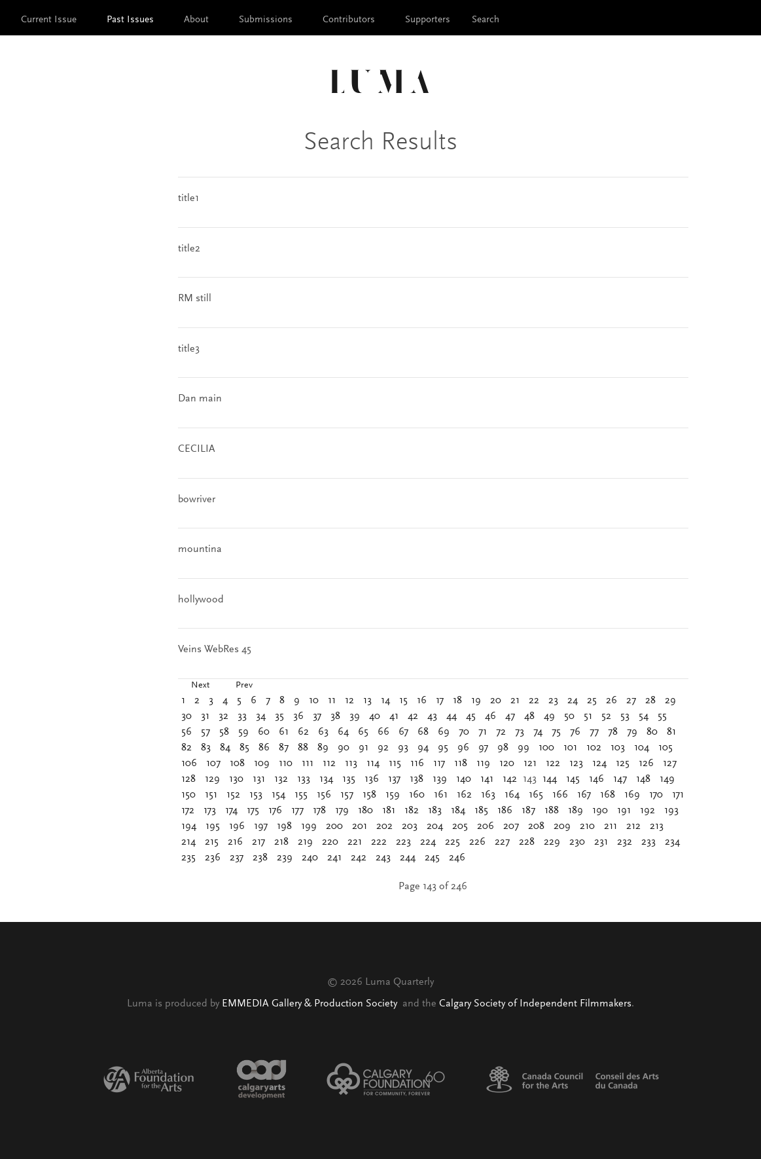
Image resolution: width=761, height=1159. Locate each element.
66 (383, 732)
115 (395, 763)
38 (335, 716)
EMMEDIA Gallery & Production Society (311, 1004)
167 (584, 795)
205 (460, 826)
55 (662, 716)
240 (310, 858)
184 (458, 810)
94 (423, 748)
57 (205, 732)
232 (624, 842)
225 (452, 842)
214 (188, 842)
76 (575, 732)
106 (189, 763)
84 (225, 748)
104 (641, 748)
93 (403, 748)
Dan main (200, 399)
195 (212, 826)
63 (323, 732)
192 (647, 810)
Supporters (427, 20)
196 (237, 826)
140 (463, 779)
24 (572, 700)
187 (528, 810)
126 (646, 763)
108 (237, 763)
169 (632, 795)
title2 (189, 249)
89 (322, 748)
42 (413, 716)
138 (416, 779)
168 (607, 795)
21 (515, 700)
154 (278, 795)
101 (570, 748)
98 (502, 748)
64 (343, 732)
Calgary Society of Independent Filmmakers (535, 1004)
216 (235, 842)
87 (284, 748)
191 (624, 810)
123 (576, 763)
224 (428, 842)
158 (369, 795)
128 (188, 779)
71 (482, 732)
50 (569, 716)
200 (334, 826)
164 (512, 795)
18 (457, 700)
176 (275, 810)
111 (307, 763)
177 (297, 810)
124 (599, 763)
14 (385, 700)
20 (495, 700)
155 (301, 795)
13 (367, 700)
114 (373, 763)
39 (354, 716)
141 (486, 779)
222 (379, 842)
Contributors (349, 20)
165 (536, 795)
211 (610, 826)
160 (417, 795)
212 (633, 826)
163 (488, 795)
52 (606, 716)
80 (652, 732)
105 (665, 748)
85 (244, 748)
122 (553, 763)
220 (330, 842)
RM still (194, 298)
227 (502, 842)
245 (432, 858)
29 (670, 700)
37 (317, 716)
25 (592, 700)
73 (519, 732)
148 (643, 779)
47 (510, 716)
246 (457, 858)
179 (342, 810)
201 (359, 826)
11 (332, 700)
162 (464, 795)
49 (549, 716)
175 (253, 810)
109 (262, 763)
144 (549, 779)
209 (562, 826)
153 (255, 795)
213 (657, 826)
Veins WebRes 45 (214, 649)
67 (403, 732)
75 (556, 732)
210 (587, 826)
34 (261, 716)
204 (435, 826)
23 (553, 700)
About (196, 20)
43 (432, 716)
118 (460, 763)
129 (212, 779)
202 (384, 826)
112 (329, 763)
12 (349, 700)
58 (224, 732)
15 (403, 700)
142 (510, 779)
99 (523, 748)
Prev (244, 685)
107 (213, 763)
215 (212, 842)
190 (600, 810)
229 (552, 842)
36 (298, 716)
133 (303, 779)
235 (188, 858)
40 (374, 716)
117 (439, 763)
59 (243, 732)
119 (483, 763)
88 (303, 748)
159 (392, 795)
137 (394, 779)
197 (261, 826)
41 (393, 716)
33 (242, 716)
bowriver (196, 499)
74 (537, 732)
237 (236, 858)
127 (670, 763)
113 (351, 763)
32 (223, 716)
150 (188, 795)
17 (440, 700)
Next (200, 685)
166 (560, 795)
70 (464, 732)
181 (388, 810)
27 (631, 700)
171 (678, 795)
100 (546, 748)
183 (435, 810)
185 (481, 810)
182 (411, 810)
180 (365, 810)
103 (618, 748)
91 (363, 748)
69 (444, 732)
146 (596, 779)
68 (423, 732)
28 (650, 700)
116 (417, 763)
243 (383, 858)
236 (213, 858)
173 (210, 810)
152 (233, 795)
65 (363, 732)
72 (501, 732)
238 (260, 858)
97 (483, 748)
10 (314, 700)
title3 (189, 349)
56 (186, 732)
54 (643, 716)
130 (236, 779)
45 (471, 716)
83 (206, 748)
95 (443, 748)
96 (463, 748)
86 (264, 748)
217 (258, 842)
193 (671, 810)
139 (440, 779)
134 (326, 779)
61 (284, 732)
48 (529, 716)
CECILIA (196, 449)
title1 (188, 198)
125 (622, 763)
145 (573, 779)
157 (346, 795)
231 (601, 842)
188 (551, 810)
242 (358, 858)
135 (348, 779)
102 (593, 748)
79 (632, 732)
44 (451, 716)
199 (309, 826)
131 (259, 779)
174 (231, 810)
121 (530, 763)
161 (441, 795)
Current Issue (49, 20)
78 (613, 732)
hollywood (201, 600)
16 (422, 700)
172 (187, 810)
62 (303, 732)
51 (588, 716)
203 (409, 826)
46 (490, 716)
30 (186, 716)
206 (485, 826)
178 (319, 810)
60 (264, 732)
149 (667, 779)
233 (648, 842)
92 (383, 748)
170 (656, 795)
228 (527, 842)
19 (476, 700)
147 (620, 779)
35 (279, 716)
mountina (200, 549)
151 (211, 795)
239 (284, 858)
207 (511, 826)
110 (285, 763)
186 (504, 810)
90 (343, 748)
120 (506, 763)
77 (594, 732)
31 (205, 716)
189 (575, 810)
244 (408, 858)
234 (672, 842)
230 (577, 842)
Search (485, 20)
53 (624, 716)
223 (403, 842)
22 (534, 700)
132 (281, 779)
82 (186, 748)
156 (324, 795)
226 (477, 842)
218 (281, 842)
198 (284, 826)
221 (354, 842)
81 (671, 732)
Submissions (265, 20)
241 (334, 858)
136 (371, 779)
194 (188, 826)
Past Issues (130, 20)
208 (536, 826)
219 (305, 842)
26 (611, 700)
